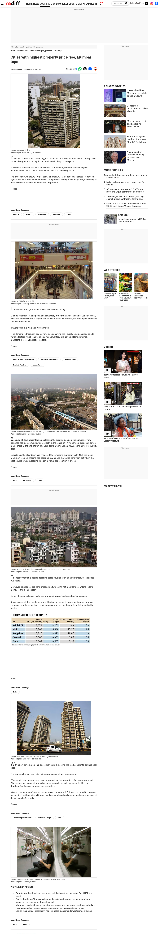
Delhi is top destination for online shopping (137, 109)
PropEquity (42, 214)
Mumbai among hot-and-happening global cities (137, 124)
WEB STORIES (112, 270)
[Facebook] (156, 3)
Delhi (69, 214)
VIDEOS (108, 347)
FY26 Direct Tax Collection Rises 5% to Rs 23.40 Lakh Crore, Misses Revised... (126, 204)
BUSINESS (45, 4)
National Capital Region (49, 359)
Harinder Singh (70, 359)
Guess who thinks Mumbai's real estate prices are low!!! (137, 93)
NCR (15, 480)
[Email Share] (74, 69)
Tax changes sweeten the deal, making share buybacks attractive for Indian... (125, 197)
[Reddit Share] (94, 69)
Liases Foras (37, 365)
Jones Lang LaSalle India (22, 818)
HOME (29, 4)
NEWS (36, 4)
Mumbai (16, 214)
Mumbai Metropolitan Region (23, 359)
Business (20, 51)
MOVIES (55, 4)
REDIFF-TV (95, 4)
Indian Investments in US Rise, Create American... (132, 220)
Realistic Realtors (19, 365)
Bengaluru (56, 214)
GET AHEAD (84, 4)
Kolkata (28, 214)
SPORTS (73, 4)
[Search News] (125, 3)
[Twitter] (146, 3)
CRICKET (63, 4)
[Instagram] (151, 3)
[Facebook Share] (89, 69)
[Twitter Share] (84, 69)
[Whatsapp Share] (79, 69)
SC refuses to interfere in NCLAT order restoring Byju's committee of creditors (125, 190)
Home (13, 51)
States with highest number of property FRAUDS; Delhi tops (136, 139)
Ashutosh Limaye (44, 818)
